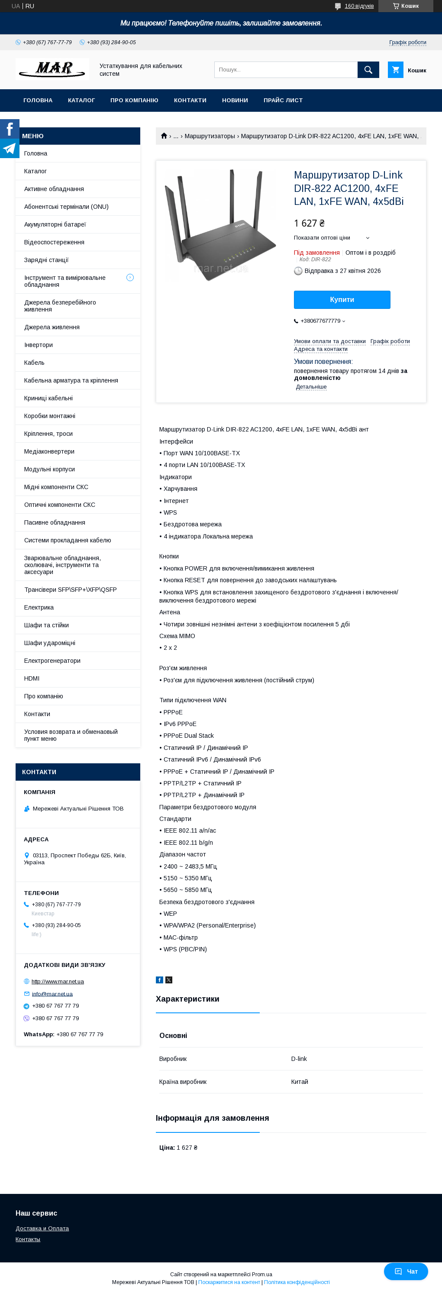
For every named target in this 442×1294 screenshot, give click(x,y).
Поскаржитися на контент (229, 1282)
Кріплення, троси (48, 433)
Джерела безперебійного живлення (60, 306)
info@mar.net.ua (52, 993)
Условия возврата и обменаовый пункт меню (71, 735)
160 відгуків (359, 6)
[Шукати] (368, 70)
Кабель (34, 362)
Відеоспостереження (54, 242)
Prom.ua (262, 1274)
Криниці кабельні (48, 398)
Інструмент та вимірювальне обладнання (65, 281)
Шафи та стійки (46, 625)
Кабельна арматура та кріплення (71, 380)
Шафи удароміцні (49, 642)
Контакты (28, 1239)
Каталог (81, 100)
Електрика (39, 607)
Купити (342, 299)
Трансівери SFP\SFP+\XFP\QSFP (70, 589)
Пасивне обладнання (54, 522)
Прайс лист (283, 100)
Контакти (190, 100)
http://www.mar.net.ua (58, 981)
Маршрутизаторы (210, 136)
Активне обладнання (54, 188)
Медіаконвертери (49, 451)
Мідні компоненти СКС (56, 486)
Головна (37, 100)
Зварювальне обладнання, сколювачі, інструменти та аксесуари (62, 565)
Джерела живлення (52, 327)
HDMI (31, 678)
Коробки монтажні (49, 415)
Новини (235, 100)
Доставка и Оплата (42, 1228)
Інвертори (38, 344)
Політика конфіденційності (297, 1282)
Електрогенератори (52, 660)
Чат (406, 1271)
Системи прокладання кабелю (67, 540)
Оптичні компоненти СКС (59, 504)
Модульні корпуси (49, 469)
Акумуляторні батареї (55, 224)
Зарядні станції (46, 259)
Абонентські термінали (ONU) (66, 206)
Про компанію (134, 100)
